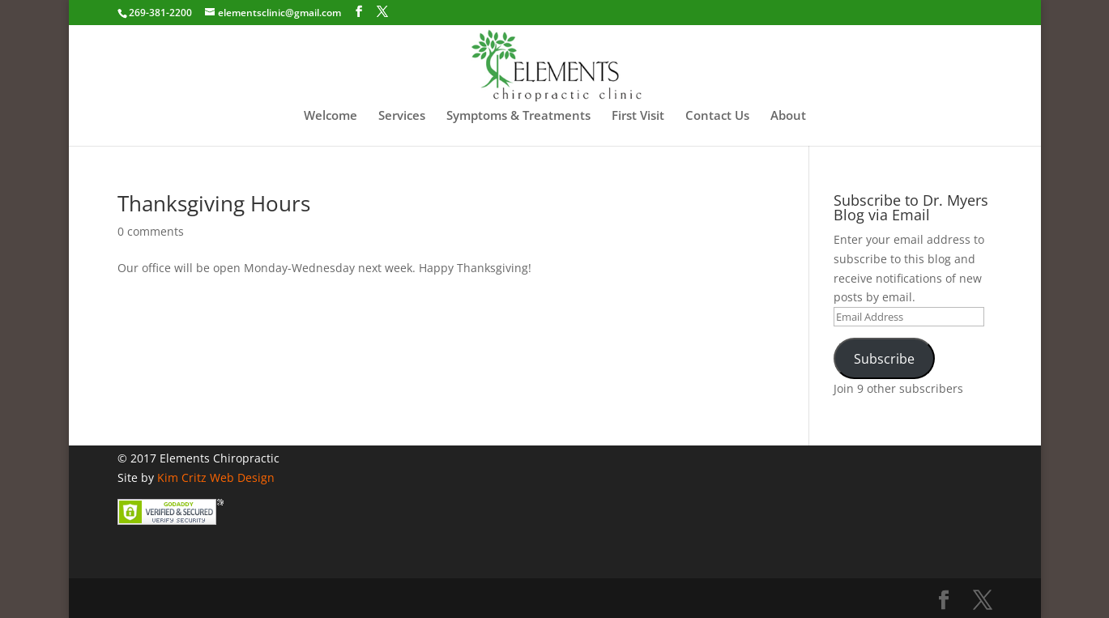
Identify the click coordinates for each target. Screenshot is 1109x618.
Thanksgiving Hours (213, 203)
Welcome (330, 116)
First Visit (638, 116)
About (788, 116)
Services (401, 116)
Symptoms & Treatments (518, 116)
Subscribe (884, 359)
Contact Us (717, 116)
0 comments (150, 231)
